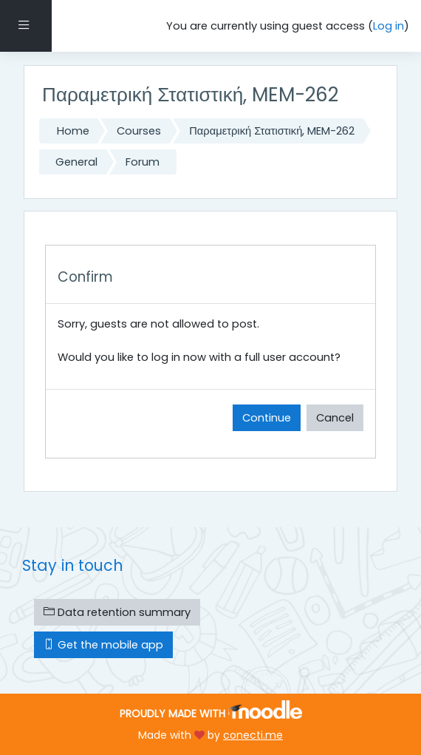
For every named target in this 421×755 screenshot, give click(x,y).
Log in (388, 25)
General (76, 162)
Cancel (335, 417)
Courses (139, 130)
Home (73, 130)
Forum (143, 162)
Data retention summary (117, 612)
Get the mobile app (103, 644)
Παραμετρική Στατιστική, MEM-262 (272, 130)
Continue (266, 417)
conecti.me (253, 735)
